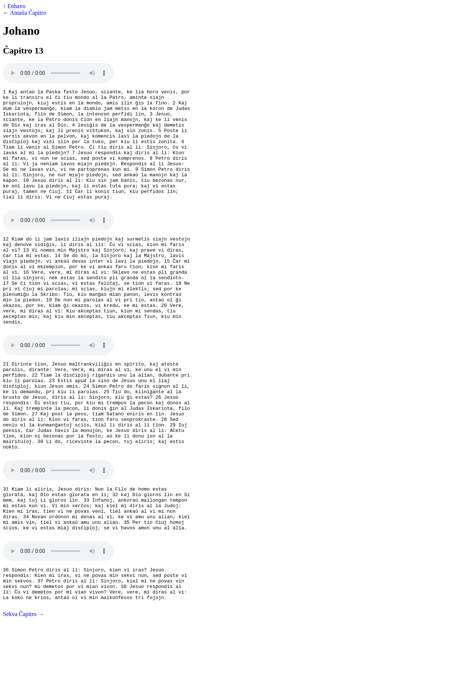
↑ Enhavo (14, 6)
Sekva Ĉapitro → (23, 692)
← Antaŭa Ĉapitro (24, 13)
